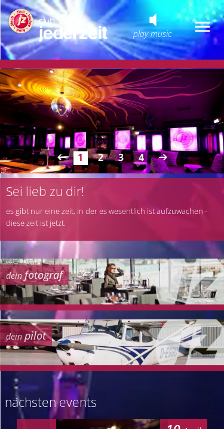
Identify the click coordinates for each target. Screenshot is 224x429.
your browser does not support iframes (112, 214)
